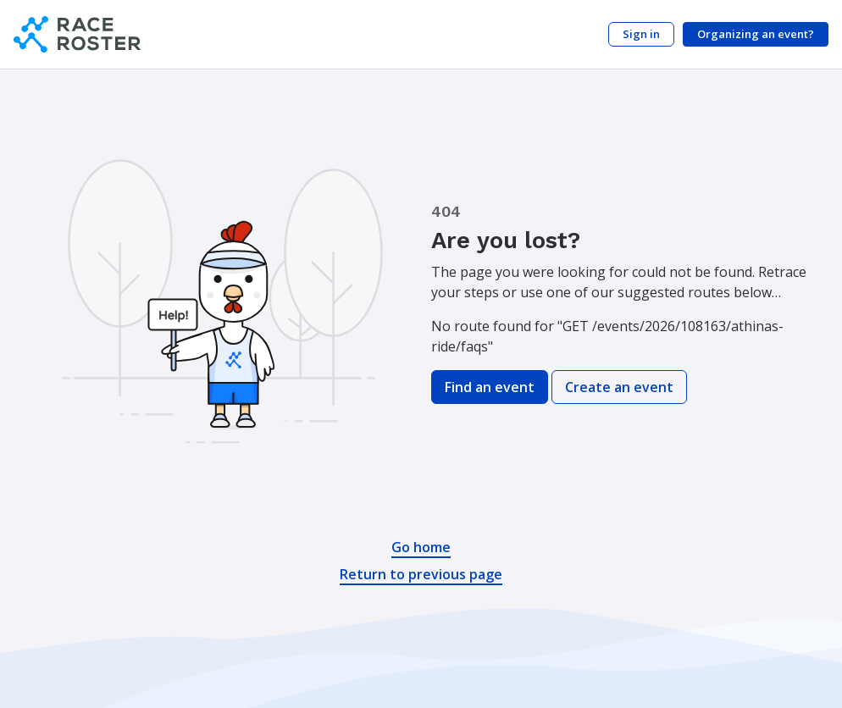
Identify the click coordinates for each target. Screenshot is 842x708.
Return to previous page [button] (421, 574)
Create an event (619, 387)
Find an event (490, 387)
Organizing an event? (755, 33)
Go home (421, 547)
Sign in (641, 33)
